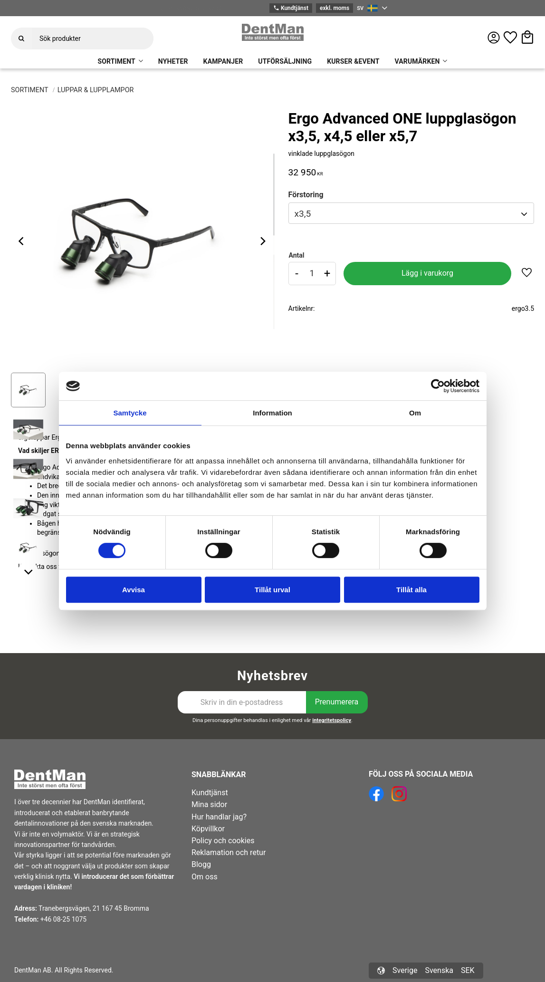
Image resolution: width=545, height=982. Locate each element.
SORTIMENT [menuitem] (116, 61)
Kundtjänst (290, 8)
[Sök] (21, 38)
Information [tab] (272, 413)
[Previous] (22, 241)
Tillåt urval (272, 590)
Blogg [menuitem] (201, 864)
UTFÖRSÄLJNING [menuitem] (285, 61)
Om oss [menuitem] (204, 876)
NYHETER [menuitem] (173, 61)
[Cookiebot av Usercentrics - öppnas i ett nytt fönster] (437, 386)
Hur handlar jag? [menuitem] (219, 816)
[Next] (262, 241)
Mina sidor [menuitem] (209, 804)
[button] (510, 37)
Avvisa (133, 590)
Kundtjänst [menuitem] (209, 792)
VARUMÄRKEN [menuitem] (417, 61)
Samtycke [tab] (129, 413)
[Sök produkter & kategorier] (92, 38)
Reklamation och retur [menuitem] (228, 852)
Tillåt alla (411, 590)
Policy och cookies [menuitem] (222, 840)
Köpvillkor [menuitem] (208, 828)
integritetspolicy (331, 720)
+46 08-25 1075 (63, 919)
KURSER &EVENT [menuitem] (353, 61)
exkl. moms (334, 8)
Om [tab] (415, 413)
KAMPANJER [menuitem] (223, 61)
